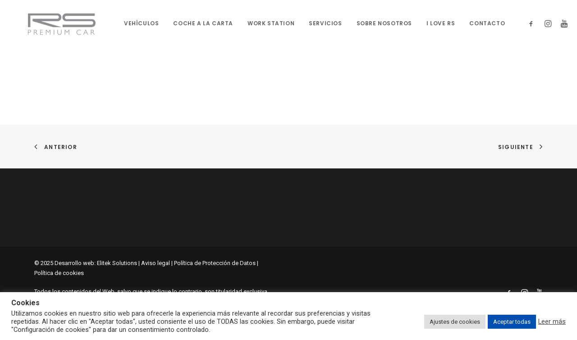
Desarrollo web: (75, 263)
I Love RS (435, 23)
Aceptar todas (512, 321)
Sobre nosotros (378, 23)
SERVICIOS (319, 23)
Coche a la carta (197, 23)
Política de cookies (59, 273)
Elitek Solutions (117, 263)
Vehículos (135, 23)
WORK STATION (265, 23)
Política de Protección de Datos (215, 263)
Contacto (481, 23)
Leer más (552, 321)
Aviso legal (155, 263)
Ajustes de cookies (455, 321)
